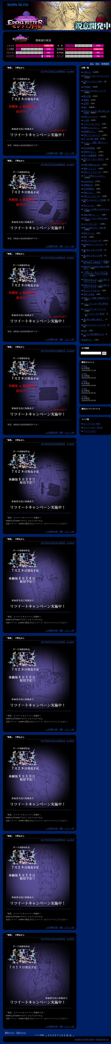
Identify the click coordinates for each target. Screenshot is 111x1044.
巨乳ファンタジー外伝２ (93, 159)
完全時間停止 (89, 189)
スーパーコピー (89, 431)
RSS (97, 64)
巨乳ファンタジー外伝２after (95, 218)
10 (67, 1035)
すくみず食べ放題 (90, 139)
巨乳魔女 (87, 87)
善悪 (85, 237)
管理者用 (105, 64)
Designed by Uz (102, 1039)
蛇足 (85, 331)
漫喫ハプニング (89, 168)
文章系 (86, 103)
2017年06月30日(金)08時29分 (53, 444)
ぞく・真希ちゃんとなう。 (94, 176)
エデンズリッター (90, 224)
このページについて (91, 124)
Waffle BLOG (17, 5)
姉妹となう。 (89, 192)
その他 (86, 120)
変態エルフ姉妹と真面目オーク (96, 298)
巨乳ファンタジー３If (92, 241)
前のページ (9, 1032)
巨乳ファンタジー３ (91, 196)
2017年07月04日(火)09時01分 (53, 258)
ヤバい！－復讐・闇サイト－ (95, 142)
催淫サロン (88, 340)
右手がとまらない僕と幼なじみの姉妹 (96, 112)
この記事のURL (51, 153)
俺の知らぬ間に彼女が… (93, 319)
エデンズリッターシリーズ (94, 309)
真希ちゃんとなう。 (91, 128)
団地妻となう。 (89, 131)
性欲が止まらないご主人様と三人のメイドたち (96, 280)
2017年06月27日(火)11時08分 (53, 642)
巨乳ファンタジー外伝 (92, 81)
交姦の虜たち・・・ (91, 215)
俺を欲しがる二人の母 (92, 250)
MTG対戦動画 (89, 148)
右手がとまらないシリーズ (94, 91)
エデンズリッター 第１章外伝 (95, 303)
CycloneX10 (88, 181)
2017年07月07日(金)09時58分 (53, 165)
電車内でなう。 (89, 152)
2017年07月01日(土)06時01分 (53, 351)
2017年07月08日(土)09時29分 (53, 71)
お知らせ (87, 72)
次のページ (21, 1032)
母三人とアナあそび (91, 290)
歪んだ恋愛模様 (89, 155)
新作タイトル (89, 233)
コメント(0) (69, 153)
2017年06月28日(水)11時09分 (53, 543)
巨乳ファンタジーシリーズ (94, 325)
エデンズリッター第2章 (95, 314)
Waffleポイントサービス (93, 244)
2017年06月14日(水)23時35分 (53, 939)
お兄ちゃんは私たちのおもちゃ (96, 209)
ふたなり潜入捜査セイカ (93, 334)
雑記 (61, 153)
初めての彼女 (89, 294)
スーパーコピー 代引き (93, 427)
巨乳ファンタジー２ (91, 135)
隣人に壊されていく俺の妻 (94, 228)
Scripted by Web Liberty (84, 1039)
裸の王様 (87, 96)
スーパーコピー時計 (91, 424)
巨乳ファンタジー (90, 117)
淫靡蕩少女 (88, 185)
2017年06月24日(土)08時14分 (53, 741)
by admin (70, 71)
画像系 (86, 100)
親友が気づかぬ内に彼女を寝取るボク (96, 267)
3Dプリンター (89, 205)
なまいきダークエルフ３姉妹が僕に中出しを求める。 (96, 262)
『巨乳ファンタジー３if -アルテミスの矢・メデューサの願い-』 (95, 274)
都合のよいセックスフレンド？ (96, 76)
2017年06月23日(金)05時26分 (53, 840)
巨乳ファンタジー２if (92, 172)
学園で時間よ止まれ (91, 165)
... (46, 1035)
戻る (92, 64)
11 (70, 1035)
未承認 (84, 366)
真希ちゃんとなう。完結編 (94, 200)
